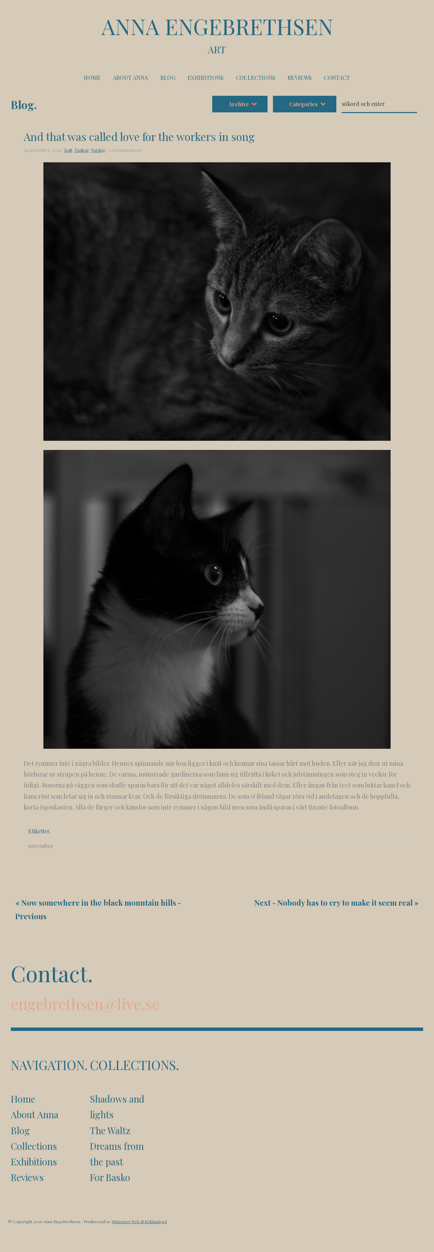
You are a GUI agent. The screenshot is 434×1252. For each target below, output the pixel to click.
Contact (337, 77)
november (40, 845)
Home (92, 77)
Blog (167, 77)
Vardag (98, 150)
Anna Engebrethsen (217, 34)
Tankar (81, 150)
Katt (68, 150)
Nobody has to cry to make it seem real (345, 902)
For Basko (110, 1177)
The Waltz (110, 1130)
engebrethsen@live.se (85, 1004)
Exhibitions (206, 77)
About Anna (130, 77)
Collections (256, 77)
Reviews (300, 77)
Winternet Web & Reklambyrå (139, 1221)
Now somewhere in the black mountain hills (98, 902)
